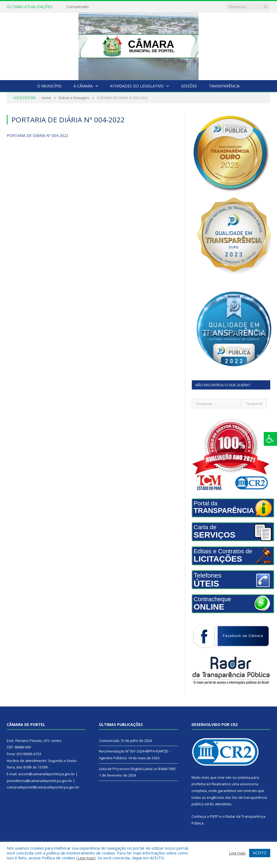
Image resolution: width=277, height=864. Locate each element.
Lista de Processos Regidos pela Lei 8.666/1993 (137, 768)
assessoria (249, 783)
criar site (224, 777)
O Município (49, 86)
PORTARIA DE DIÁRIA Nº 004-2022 (37, 135)
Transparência (224, 86)
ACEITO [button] (259, 852)
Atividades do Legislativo (137, 86)
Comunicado (78, 6)
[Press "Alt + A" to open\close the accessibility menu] (270, 439)
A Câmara (83, 86)
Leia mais (86, 857)
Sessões (189, 86)
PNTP (214, 816)
